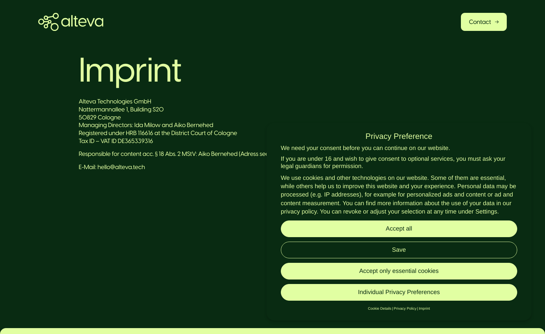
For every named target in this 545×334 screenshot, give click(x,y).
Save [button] (399, 249)
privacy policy (299, 211)
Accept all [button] (399, 228)
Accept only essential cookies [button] (399, 270)
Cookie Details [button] (379, 309)
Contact (484, 21)
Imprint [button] (424, 309)
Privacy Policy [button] (405, 309)
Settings (486, 211)
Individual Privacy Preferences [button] (399, 292)
